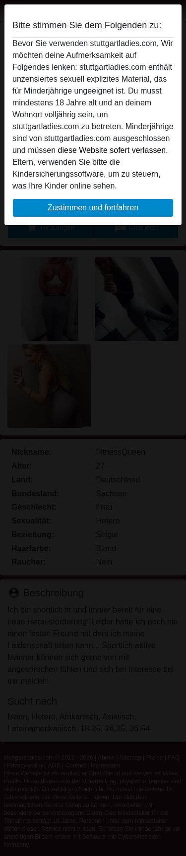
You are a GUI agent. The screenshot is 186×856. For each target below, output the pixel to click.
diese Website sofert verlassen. (113, 150)
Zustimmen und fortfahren (93, 207)
